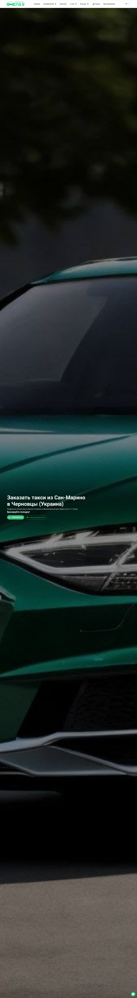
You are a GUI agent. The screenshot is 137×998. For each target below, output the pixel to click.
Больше (83, 4)
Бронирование (109, 4)
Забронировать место (36, 517)
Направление (48, 4)
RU (126, 4)
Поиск (96, 4)
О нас (72, 4)
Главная (37, 4)
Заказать (63, 4)
